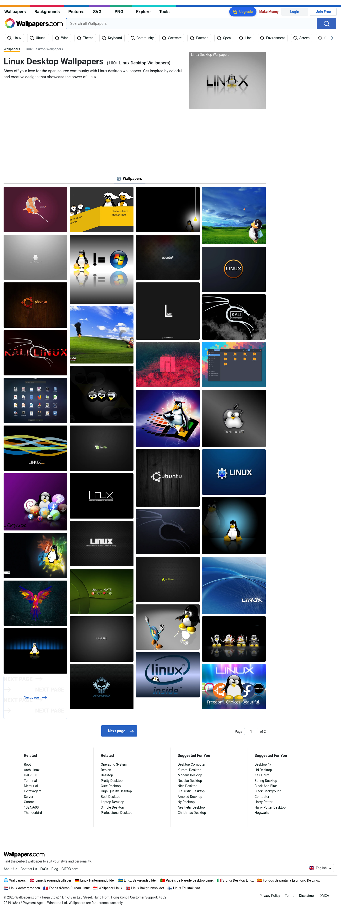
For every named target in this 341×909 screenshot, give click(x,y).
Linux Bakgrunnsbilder (147, 888)
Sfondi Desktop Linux (238, 880)
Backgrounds (47, 11)
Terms (289, 896)
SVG (97, 11)
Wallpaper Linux (110, 888)
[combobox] (191, 23)
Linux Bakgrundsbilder (140, 880)
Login (294, 12)
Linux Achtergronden (24, 888)
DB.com (69, 869)
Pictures (76, 11)
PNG (119, 11)
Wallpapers (15, 11)
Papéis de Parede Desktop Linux (189, 880)
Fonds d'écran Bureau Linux (69, 888)
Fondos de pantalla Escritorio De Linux (291, 880)
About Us (10, 869)
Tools (164, 11)
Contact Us (29, 869)
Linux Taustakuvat (186, 888)
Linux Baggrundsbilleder (53, 880)
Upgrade (246, 12)
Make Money (269, 12)
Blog (54, 869)
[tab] (129, 178)
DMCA (324, 896)
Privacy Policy (270, 896)
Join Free (323, 12)
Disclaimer (307, 896)
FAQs (44, 869)
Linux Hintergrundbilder (97, 880)
